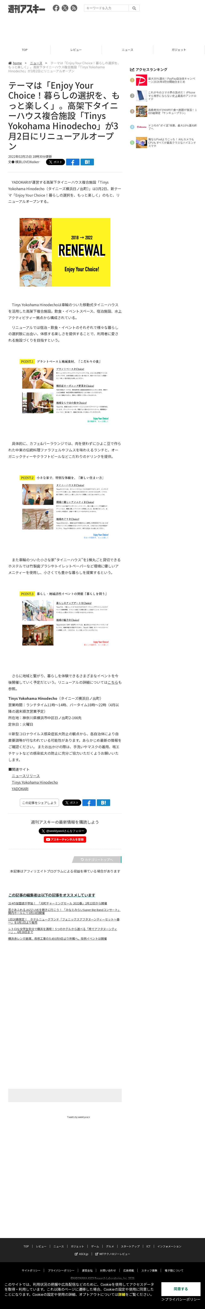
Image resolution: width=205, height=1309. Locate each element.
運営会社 (87, 1266)
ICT (148, 1242)
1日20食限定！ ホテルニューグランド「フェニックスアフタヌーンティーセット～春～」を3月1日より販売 (64, 921)
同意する (181, 1289)
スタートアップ (130, 1242)
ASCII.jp (81, 1249)
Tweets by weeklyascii (78, 1117)
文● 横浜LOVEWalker (23, 162)
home (15, 63)
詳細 (121, 1294)
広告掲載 (128, 1266)
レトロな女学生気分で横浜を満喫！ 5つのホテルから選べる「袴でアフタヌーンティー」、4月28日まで (62, 930)
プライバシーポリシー (61, 1266)
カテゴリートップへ (97, 859)
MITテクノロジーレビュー (112, 1249)
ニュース (128, 50)
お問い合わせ (108, 1266)
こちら (113, 682)
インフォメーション (169, 1242)
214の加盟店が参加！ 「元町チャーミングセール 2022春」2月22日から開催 (57, 903)
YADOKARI (20, 788)
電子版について (174, 1266)
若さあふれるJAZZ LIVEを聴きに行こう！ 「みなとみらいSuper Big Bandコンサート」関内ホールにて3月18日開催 (64, 911)
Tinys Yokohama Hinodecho (35, 782)
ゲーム (95, 1242)
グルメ (110, 1242)
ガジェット (77, 1242)
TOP (25, 50)
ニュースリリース (26, 775)
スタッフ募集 (149, 1266)
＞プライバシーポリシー (181, 1299)
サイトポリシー (31, 1266)
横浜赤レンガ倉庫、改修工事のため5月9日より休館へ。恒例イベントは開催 (57, 938)
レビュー (77, 50)
